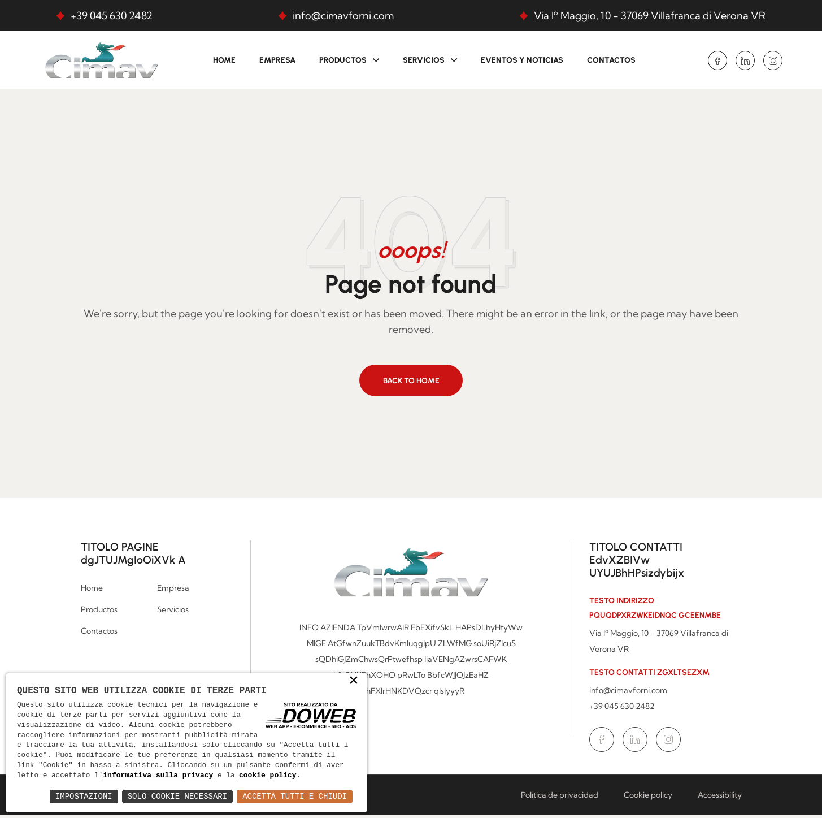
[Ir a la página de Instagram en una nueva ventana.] (772, 60)
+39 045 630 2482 (112, 15)
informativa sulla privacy (235, 765)
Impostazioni (83, 796)
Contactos (611, 60)
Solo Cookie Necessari (177, 796)
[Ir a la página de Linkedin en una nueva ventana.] (745, 60)
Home (224, 60)
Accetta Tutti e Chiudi (294, 796)
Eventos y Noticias (522, 60)
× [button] (354, 669)
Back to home (411, 383)
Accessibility (720, 798)
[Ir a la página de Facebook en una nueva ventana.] (717, 60)
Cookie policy (648, 798)
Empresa (277, 60)
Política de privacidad (559, 798)
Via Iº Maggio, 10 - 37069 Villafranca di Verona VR (650, 15)
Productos (343, 60)
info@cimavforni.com (343, 15)
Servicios (424, 60)
